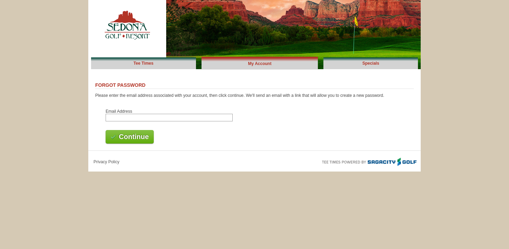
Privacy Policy (106, 161)
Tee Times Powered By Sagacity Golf (369, 161)
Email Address (119, 111)
